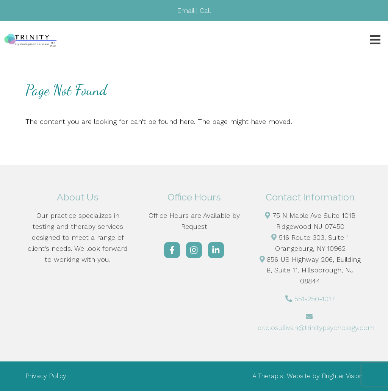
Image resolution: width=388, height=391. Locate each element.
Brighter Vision (342, 376)
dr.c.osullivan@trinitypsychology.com (316, 328)
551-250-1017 (314, 299)
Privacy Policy (45, 376)
